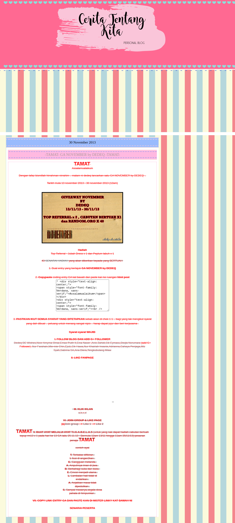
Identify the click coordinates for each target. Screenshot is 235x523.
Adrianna (114, 352)
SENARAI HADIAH (56, 260)
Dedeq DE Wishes (25, 348)
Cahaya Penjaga (130, 352)
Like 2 (99, 430)
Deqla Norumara (130, 348)
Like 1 (87, 430)
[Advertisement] (117, 101)
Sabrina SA (67, 356)
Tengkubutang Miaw (99, 356)
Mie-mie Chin (56, 352)
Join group (72, 430)
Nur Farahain (40, 352)
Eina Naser (83, 348)
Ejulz (68, 352)
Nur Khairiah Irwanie (96, 352)
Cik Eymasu (113, 348)
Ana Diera (81, 356)
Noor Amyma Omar (48, 348)
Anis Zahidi (98, 348)
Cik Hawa (77, 352)
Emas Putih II (68, 348)
